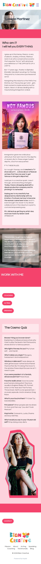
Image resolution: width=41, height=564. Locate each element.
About (15, 546)
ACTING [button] (7, 303)
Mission (8, 546)
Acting (23, 546)
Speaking (32, 546)
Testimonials (22, 549)
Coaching (11, 549)
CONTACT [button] (8, 521)
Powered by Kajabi (20, 558)
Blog (32, 549)
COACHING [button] (8, 295)
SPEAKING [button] (8, 310)
